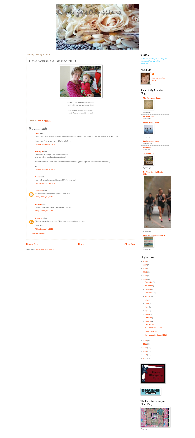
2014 (145, 276)
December (149, 282)
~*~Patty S (39, 151)
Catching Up (149, 324)
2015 (145, 272)
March (147, 314)
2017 (145, 265)
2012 (145, 340)
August (148, 296)
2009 (145, 351)
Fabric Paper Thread (151, 123)
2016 (145, 268)
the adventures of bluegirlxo (154, 235)
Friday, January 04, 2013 (44, 197)
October (148, 289)
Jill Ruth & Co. (149, 154)
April (147, 311)
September (149, 293)
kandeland (39, 190)
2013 (145, 279)
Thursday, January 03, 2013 (45, 183)
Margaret (38, 204)
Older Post (129, 244)
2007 (145, 358)
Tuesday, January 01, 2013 (45, 144)
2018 (145, 261)
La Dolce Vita (148, 116)
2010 (145, 348)
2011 (145, 344)
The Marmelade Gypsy (152, 98)
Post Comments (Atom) (45, 249)
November (149, 286)
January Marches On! (152, 331)
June (147, 303)
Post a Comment (38, 234)
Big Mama (147, 147)
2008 (145, 355)
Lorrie (37, 133)
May (147, 307)
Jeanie (37, 177)
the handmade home (151, 141)
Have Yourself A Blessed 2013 (156, 335)
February (148, 318)
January (148, 321)
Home (81, 244)
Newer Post (32, 244)
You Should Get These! (153, 328)
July (146, 300)
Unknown (38, 218)
